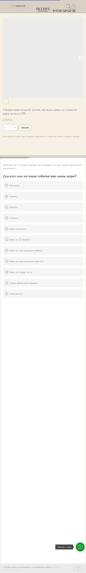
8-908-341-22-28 (64, 10)
